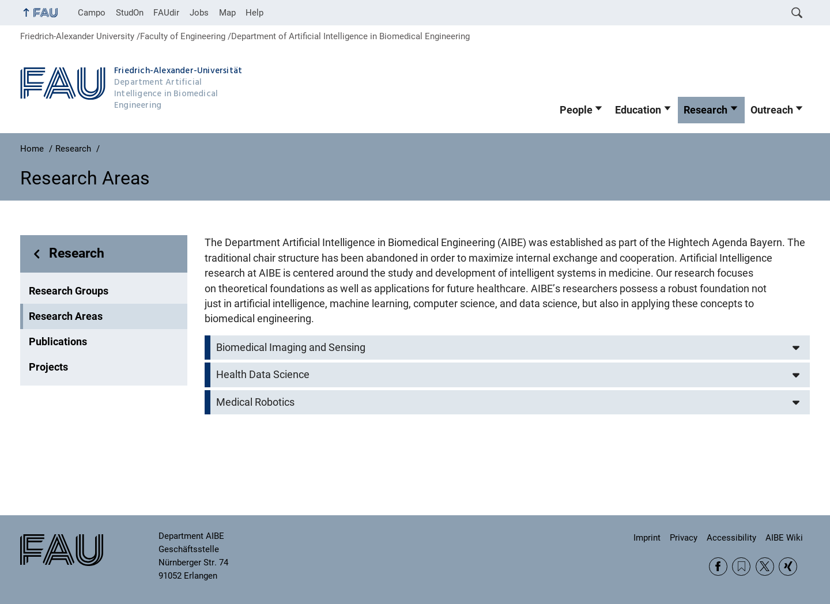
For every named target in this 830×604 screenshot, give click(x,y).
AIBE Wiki (784, 538)
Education (638, 110)
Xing (788, 566)
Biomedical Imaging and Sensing (290, 347)
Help (254, 12)
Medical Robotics (255, 402)
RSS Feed (741, 566)
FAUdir (166, 12)
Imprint (647, 538)
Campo (91, 12)
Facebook (718, 566)
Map (227, 12)
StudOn (130, 12)
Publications (58, 342)
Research (705, 110)
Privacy (683, 538)
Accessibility (731, 538)
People (576, 110)
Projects (48, 367)
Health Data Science (263, 374)
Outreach (771, 110)
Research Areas (66, 316)
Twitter (765, 566)
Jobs (199, 12)
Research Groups (68, 291)
